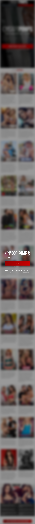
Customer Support (26, 272)
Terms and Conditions (26, 270)
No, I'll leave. (17, 267)
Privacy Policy (18, 270)
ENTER (17, 263)
